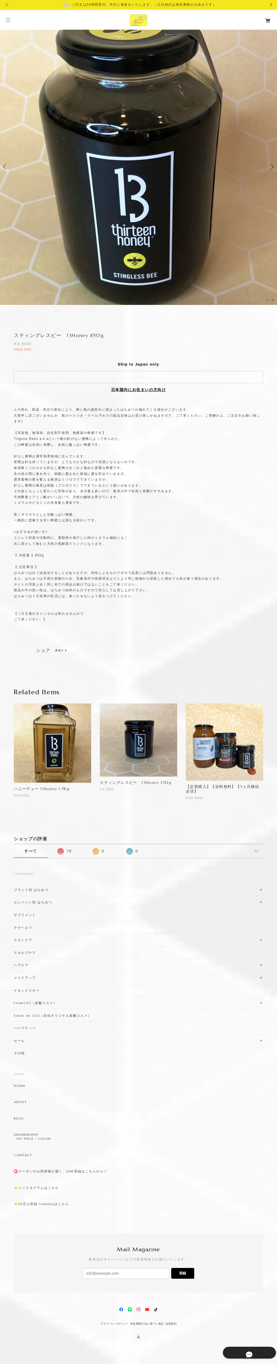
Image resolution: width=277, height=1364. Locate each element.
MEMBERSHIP (26, 1135)
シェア (43, 650)
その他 (19, 1053)
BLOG (19, 1118)
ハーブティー (25, 1028)
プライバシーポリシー (114, 1323)
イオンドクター (26, 990)
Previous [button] (5, 166)
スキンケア (23, 940)
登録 (182, 1273)
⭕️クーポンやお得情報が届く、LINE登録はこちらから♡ (60, 1171)
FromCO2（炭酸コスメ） (35, 1003)
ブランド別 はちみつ (31, 890)
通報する (61, 650)
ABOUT (20, 1102)
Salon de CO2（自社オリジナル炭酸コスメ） (52, 1015)
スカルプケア (25, 953)
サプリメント (25, 915)
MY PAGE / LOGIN (34, 1139)
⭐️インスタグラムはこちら (36, 1188)
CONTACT (23, 1155)
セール (19, 1041)
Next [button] (271, 166)
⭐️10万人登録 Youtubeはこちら (41, 1204)
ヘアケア (21, 965)
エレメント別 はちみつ (33, 902)
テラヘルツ (23, 928)
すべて (30, 851)
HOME (19, 1086)
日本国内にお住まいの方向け (138, 389)
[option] (138, 167)
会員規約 (171, 1323)
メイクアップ (25, 978)
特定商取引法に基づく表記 (147, 1323)
